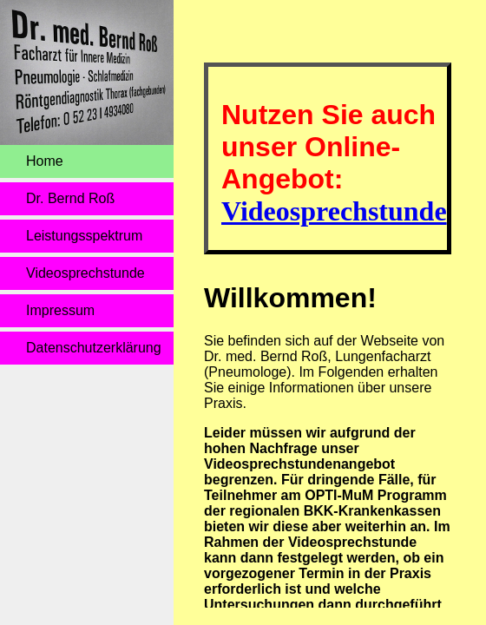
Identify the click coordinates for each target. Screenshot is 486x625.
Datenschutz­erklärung (93, 347)
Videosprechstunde (85, 273)
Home (44, 161)
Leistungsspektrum (84, 235)
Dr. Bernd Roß (70, 198)
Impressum (60, 310)
